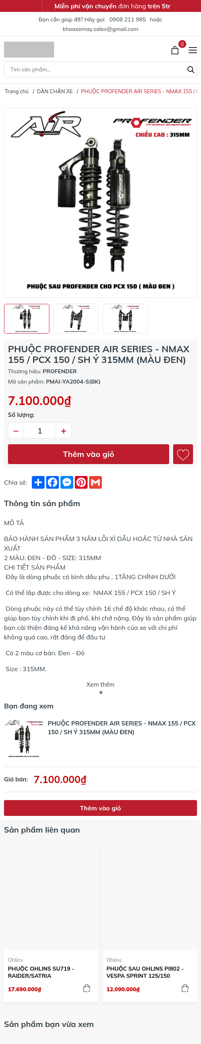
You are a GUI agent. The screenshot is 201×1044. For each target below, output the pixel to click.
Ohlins (15, 960)
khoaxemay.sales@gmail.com (101, 29)
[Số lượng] (40, 430)
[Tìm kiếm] (191, 69)
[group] (100, 202)
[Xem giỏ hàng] (176, 50)
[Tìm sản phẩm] (100, 69)
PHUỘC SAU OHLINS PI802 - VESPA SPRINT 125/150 (145, 972)
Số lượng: (21, 414)
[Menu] (193, 50)
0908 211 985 (127, 19)
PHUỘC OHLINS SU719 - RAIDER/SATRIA (41, 972)
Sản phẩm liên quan (42, 830)
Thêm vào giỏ (88, 454)
